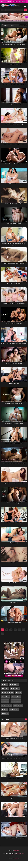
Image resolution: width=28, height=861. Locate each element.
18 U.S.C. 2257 (20, 853)
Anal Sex (5, 684)
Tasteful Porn (15, 709)
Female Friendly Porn (8, 692)
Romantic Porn (18, 705)
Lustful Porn (6, 696)
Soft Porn (5, 709)
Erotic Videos (16, 688)
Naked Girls (5, 701)
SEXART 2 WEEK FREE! (19, 1)
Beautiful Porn (15, 684)
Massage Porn (16, 696)
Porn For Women (7, 705)
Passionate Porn (16, 701)
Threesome (5, 713)
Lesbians (19, 692)
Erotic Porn (5, 688)
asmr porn (16, 850)
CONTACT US (14, 854)
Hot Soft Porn (17, 858)
